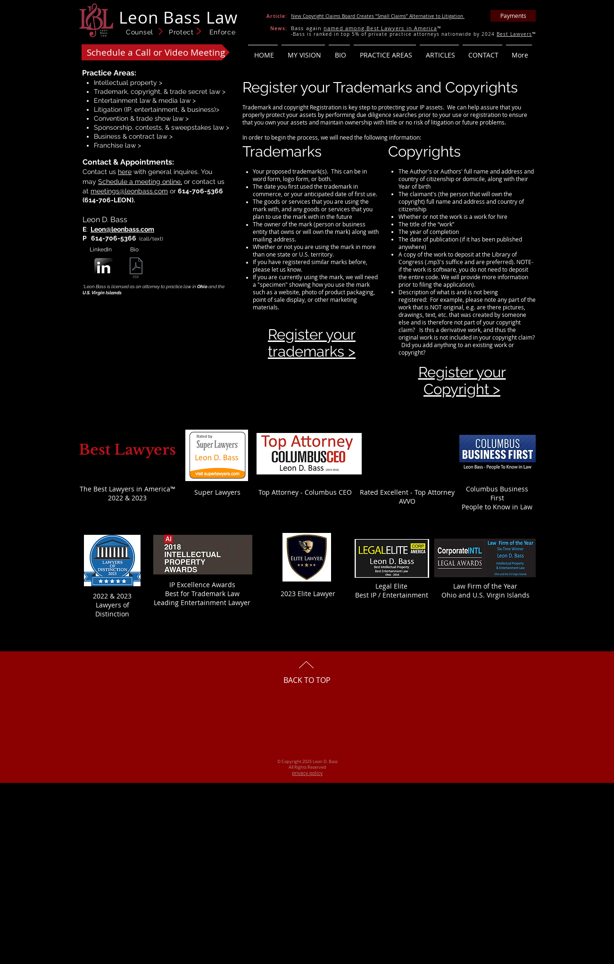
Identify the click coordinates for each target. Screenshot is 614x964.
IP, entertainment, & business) (171, 109)
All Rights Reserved (307, 767)
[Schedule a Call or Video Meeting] (156, 52)
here (125, 171)
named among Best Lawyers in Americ (378, 28)
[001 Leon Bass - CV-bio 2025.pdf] (136, 269)
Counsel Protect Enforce (181, 32)
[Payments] (513, 16)
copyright (145, 91)
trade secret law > (197, 91)
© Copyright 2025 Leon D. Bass (307, 762)
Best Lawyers (514, 34)
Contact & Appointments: (128, 162)
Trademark (110, 91)
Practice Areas (108, 72)
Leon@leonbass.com (122, 229)
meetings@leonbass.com (129, 191)
